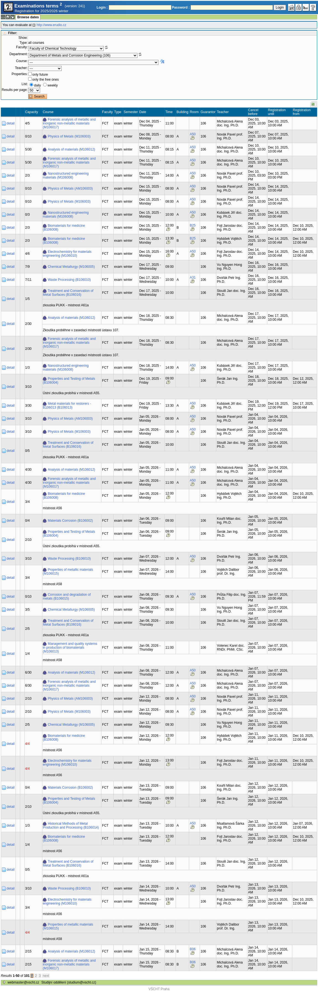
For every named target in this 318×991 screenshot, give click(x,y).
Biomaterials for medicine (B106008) (64, 227)
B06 (193, 949)
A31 (193, 277)
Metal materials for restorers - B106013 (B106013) (67, 405)
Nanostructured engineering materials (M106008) (66, 175)
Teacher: (21, 68)
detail (11, 123)
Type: (24, 43)
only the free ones (45, 79)
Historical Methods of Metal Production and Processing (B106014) (71, 825)
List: (25, 84)
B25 (193, 225)
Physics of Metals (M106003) (69, 136)
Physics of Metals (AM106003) (70, 188)
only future (40, 75)
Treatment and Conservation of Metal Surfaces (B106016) (68, 293)
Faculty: (22, 47)
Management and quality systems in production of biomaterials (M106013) (70, 647)
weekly (53, 85)
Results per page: (15, 90)
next (46, 976)
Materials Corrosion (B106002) (70, 521)
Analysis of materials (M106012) (71, 149)
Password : (181, 7)
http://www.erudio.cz (51, 25)
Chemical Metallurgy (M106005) (71, 267)
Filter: (12, 33)
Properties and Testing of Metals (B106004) (69, 380)
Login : (102, 7)
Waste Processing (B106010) (69, 280)
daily (37, 85)
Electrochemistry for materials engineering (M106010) (67, 254)
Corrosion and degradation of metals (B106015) (67, 596)
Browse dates (28, 17)
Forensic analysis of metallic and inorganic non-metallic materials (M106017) (69, 123)
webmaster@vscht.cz (23, 982)
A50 (193, 134)
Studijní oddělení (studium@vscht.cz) (68, 982)
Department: (18, 54)
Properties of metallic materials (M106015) (68, 571)
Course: (22, 61)
